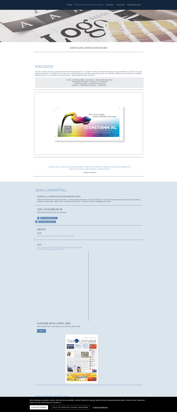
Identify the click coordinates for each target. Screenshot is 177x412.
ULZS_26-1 (60, 318)
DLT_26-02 (60, 235)
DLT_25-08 (77, 246)
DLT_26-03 (51, 235)
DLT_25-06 (50, 248)
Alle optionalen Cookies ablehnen (70, 407)
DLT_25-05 (60, 248)
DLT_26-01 (69, 235)
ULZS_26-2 (50, 318)
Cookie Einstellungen (100, 407)
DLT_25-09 (67, 246)
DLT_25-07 (41, 248)
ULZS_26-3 (41, 318)
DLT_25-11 (49, 246)
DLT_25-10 (58, 246)
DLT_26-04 (41, 235)
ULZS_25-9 (41, 330)
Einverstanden (39, 407)
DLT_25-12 (41, 246)
